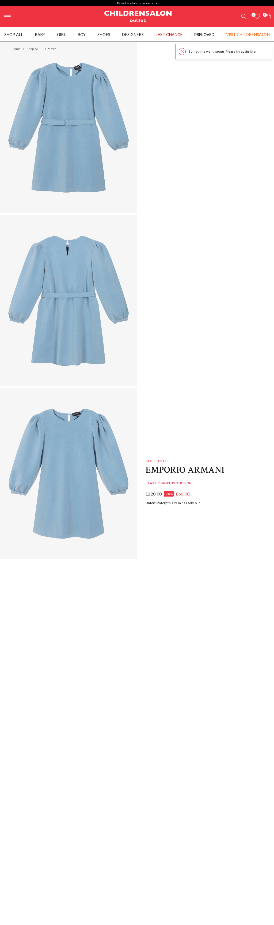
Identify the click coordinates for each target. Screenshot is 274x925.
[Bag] (268, 16)
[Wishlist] (257, 16)
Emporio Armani (185, 469)
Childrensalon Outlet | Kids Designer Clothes (138, 15)
